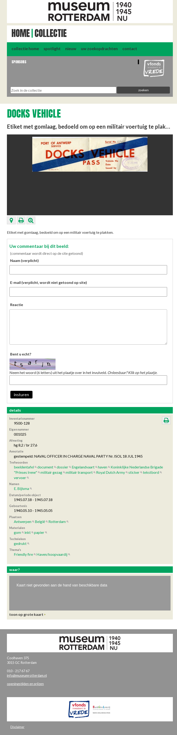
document (45, 467)
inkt (27, 532)
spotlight (52, 48)
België (40, 521)
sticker (133, 472)
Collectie (51, 33)
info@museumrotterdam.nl (27, 675)
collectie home (25, 48)
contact (129, 48)
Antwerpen (22, 521)
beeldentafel (24, 467)
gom (17, 532)
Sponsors (19, 61)
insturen (21, 394)
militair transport (79, 472)
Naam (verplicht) (24, 260)
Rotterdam (57, 521)
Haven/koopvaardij (51, 554)
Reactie (16, 304)
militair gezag (51, 472)
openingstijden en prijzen (25, 684)
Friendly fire (23, 554)
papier (39, 532)
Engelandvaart (83, 467)
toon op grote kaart (26, 614)
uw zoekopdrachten (99, 48)
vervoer (20, 477)
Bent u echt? (20, 354)
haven (102, 467)
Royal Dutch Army (110, 472)
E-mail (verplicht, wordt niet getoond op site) (48, 282)
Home (21, 33)
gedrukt (20, 543)
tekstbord (151, 472)
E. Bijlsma (21, 488)
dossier (62, 467)
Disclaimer (17, 727)
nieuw (70, 48)
